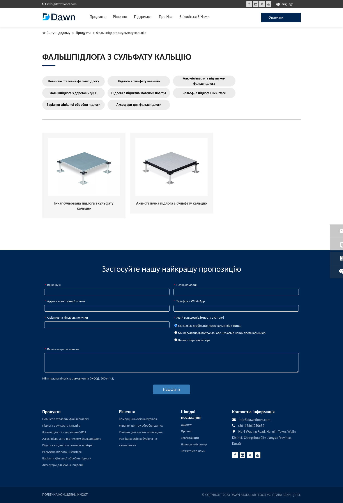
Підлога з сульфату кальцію (139, 81)
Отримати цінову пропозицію (277, 18)
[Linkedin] (255, 4)
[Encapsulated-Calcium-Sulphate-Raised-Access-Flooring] (84, 167)
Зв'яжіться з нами (193, 451)
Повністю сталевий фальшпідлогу (73, 81)
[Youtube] (268, 4)
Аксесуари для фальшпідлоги (138, 104)
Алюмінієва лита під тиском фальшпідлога (204, 81)
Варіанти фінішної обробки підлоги (74, 104)
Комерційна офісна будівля (138, 419)
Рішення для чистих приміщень (141, 432)
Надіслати (171, 389)
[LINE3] (48, 65)
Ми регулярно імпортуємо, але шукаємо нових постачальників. (220, 333)
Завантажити (190, 438)
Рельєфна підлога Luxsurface (204, 93)
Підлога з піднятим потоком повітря (138, 93)
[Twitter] (262, 4)
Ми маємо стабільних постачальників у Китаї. (207, 326)
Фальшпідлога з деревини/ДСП (73, 93)
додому (186, 425)
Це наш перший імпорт (192, 340)
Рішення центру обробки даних (141, 425)
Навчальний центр (194, 444)
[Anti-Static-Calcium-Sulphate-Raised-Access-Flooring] (171, 167)
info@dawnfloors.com (62, 4)
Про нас (186, 431)
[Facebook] (249, 4)
